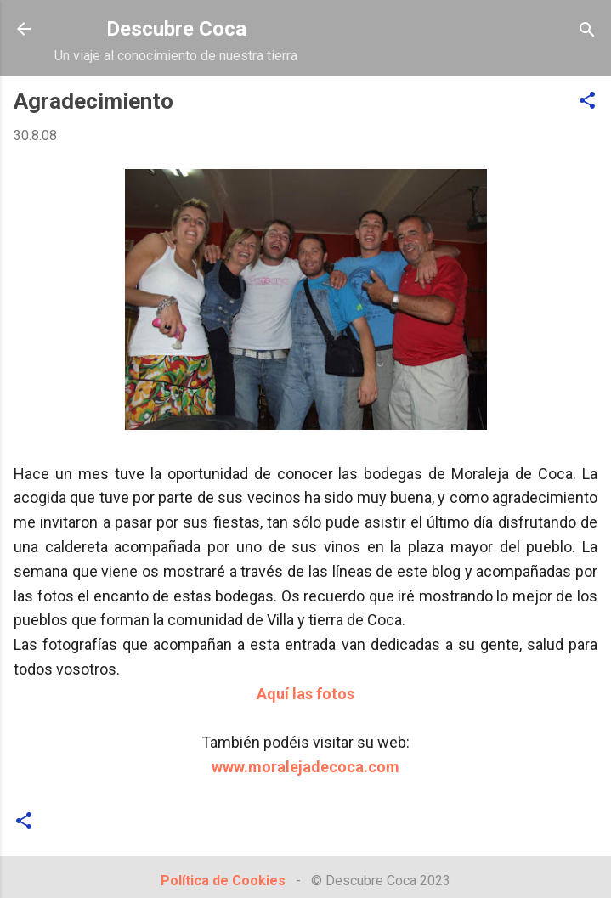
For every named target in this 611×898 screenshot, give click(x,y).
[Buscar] (587, 31)
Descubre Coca (176, 29)
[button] (587, 101)
